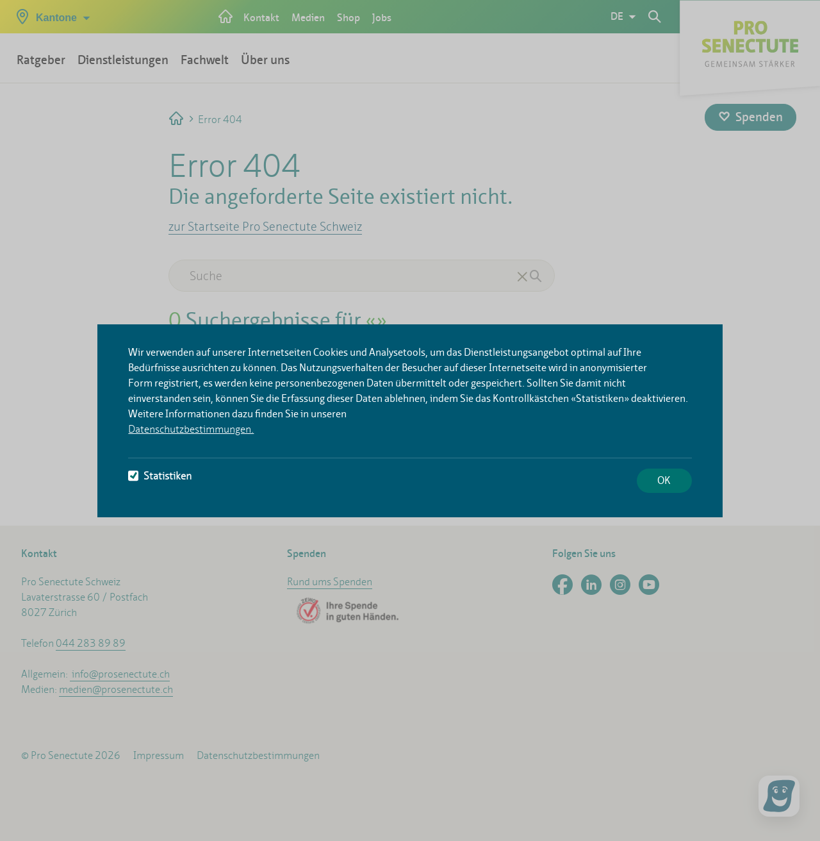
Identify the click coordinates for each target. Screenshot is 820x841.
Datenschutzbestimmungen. (191, 429)
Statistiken (160, 476)
